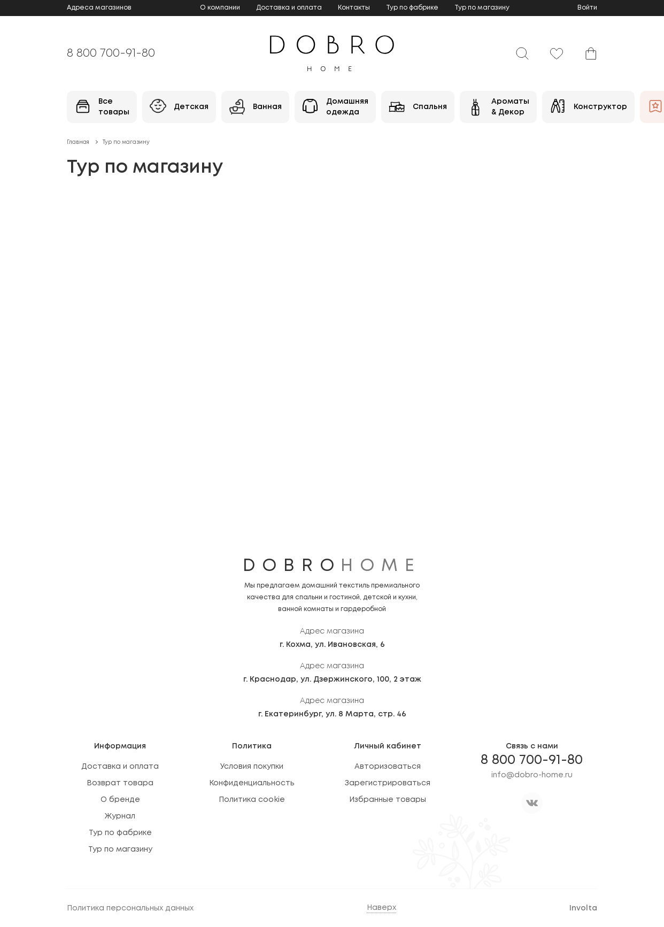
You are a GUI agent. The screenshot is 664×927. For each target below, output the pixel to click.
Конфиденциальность (252, 783)
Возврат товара (120, 783)
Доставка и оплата (289, 8)
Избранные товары (387, 800)
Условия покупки (251, 766)
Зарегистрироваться (387, 783)
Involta (583, 908)
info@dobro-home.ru (532, 775)
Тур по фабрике (412, 8)
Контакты (354, 8)
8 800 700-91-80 (111, 53)
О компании (220, 8)
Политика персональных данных (130, 908)
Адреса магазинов (99, 8)
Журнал (120, 816)
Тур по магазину (481, 8)
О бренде (120, 800)
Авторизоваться (387, 766)
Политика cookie (252, 800)
